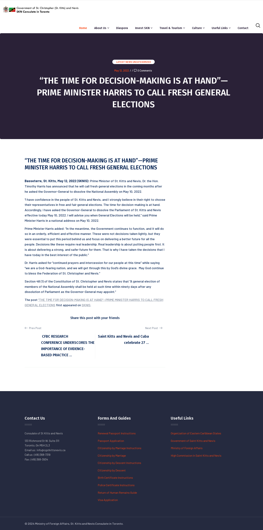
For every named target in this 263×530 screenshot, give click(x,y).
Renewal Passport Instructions (117, 433)
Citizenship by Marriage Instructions (119, 448)
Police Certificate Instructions (116, 485)
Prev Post (33, 328)
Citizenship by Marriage (112, 455)
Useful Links (220, 28)
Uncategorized (142, 61)
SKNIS (86, 305)
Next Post (153, 328)
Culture (197, 28)
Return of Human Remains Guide (117, 492)
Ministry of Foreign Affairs (187, 448)
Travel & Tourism (170, 28)
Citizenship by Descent (112, 470)
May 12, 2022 (121, 70)
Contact (243, 28)
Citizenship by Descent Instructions (119, 462)
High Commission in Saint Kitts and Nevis (196, 455)
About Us (100, 28)
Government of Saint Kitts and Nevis (193, 440)
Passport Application (111, 440)
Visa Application (108, 500)
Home (83, 28)
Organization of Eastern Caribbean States (196, 433)
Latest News (124, 61)
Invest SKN (142, 28)
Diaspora (122, 28)
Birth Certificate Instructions (115, 477)
